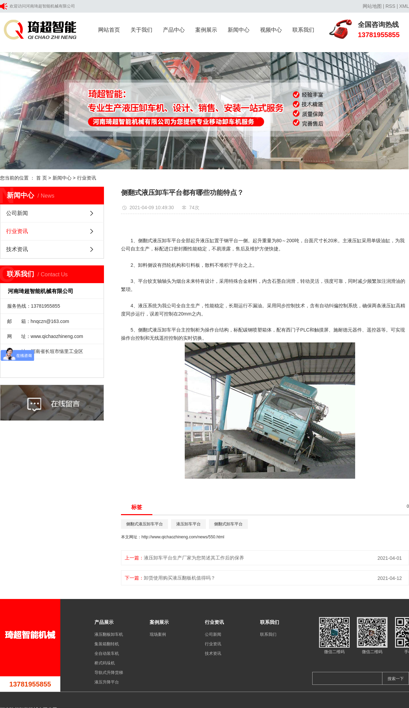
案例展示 (206, 30)
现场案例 (158, 634)
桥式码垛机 (104, 663)
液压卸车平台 (188, 524)
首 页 (41, 178)
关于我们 (141, 30)
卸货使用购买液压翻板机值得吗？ (179, 578)
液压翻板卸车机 (108, 634)
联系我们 (303, 30)
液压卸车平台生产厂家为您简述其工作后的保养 (194, 557)
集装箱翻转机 (106, 644)
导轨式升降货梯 (108, 672)
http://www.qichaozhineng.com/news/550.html (182, 537)
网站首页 (109, 30)
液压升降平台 (106, 682)
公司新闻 (17, 213)
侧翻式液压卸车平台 (159, 240)
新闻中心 (238, 30)
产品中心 (174, 30)
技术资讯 (17, 249)
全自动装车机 (106, 653)
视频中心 (271, 30)
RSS (390, 6)
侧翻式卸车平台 (228, 524)
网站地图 (372, 6)
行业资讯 (86, 178)
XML (404, 6)
